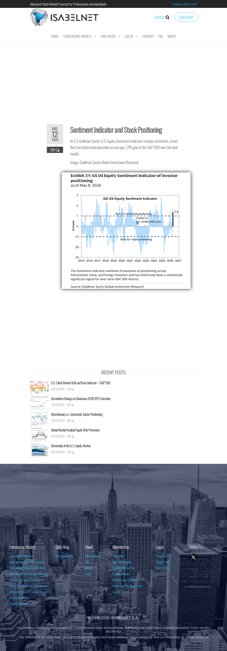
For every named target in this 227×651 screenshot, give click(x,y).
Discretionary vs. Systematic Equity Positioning (77, 414)
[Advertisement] (113, 82)
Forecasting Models (77, 36)
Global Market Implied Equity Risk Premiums (75, 429)
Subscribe (186, 17)
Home (55, 36)
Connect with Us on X (184, 3)
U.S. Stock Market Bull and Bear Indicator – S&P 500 (81, 382)
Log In (129, 36)
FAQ (160, 36)
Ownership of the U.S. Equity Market (71, 445)
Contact (147, 36)
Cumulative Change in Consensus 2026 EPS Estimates (81, 398)
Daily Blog (108, 36)
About (171, 36)
